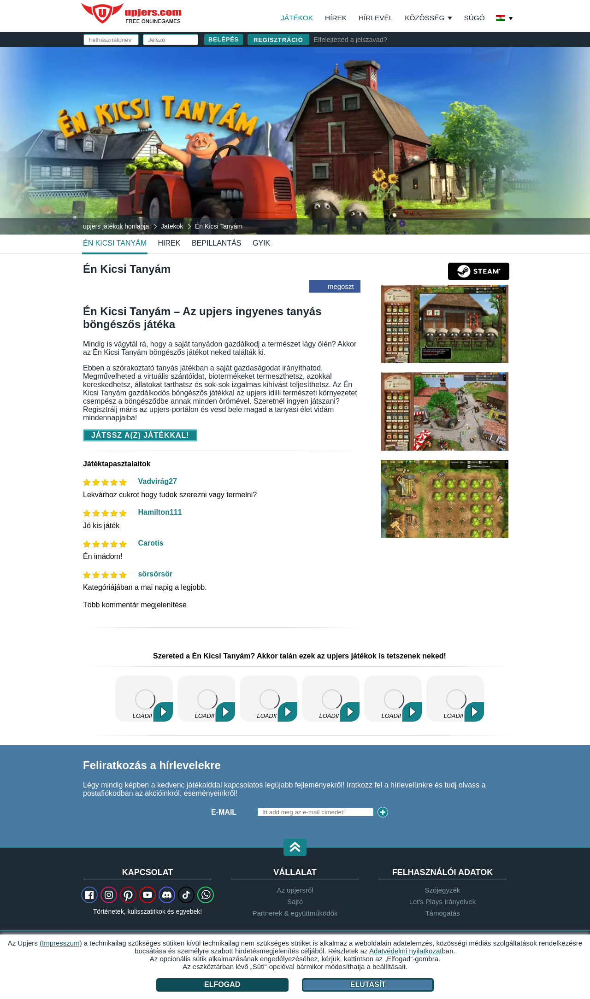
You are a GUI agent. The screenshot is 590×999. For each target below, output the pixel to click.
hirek (169, 243)
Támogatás (442, 913)
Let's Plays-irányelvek (442, 901)
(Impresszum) (61, 943)
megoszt (341, 286)
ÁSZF (436, 155)
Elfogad (222, 984)
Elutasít (368, 984)
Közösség (424, 18)
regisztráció (278, 39)
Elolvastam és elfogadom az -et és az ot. (404, 159)
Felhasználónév (353, 82)
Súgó (474, 18)
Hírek (336, 18)
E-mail (330, 100)
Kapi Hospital (331, 699)
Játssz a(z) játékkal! (140, 435)
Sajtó (295, 901)
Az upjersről (295, 890)
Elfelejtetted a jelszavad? (350, 39)
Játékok (297, 18)
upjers (132, 13)
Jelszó (332, 119)
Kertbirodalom (206, 699)
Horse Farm (393, 699)
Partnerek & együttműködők (294, 913)
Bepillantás (217, 243)
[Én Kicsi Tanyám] (295, 140)
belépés (402, 58)
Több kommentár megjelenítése (135, 605)
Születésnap (345, 137)
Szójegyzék (442, 890)
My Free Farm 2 (144, 699)
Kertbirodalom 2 (455, 699)
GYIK (261, 243)
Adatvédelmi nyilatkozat (373, 163)
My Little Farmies (268, 699)
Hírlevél (376, 18)
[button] (295, 848)
